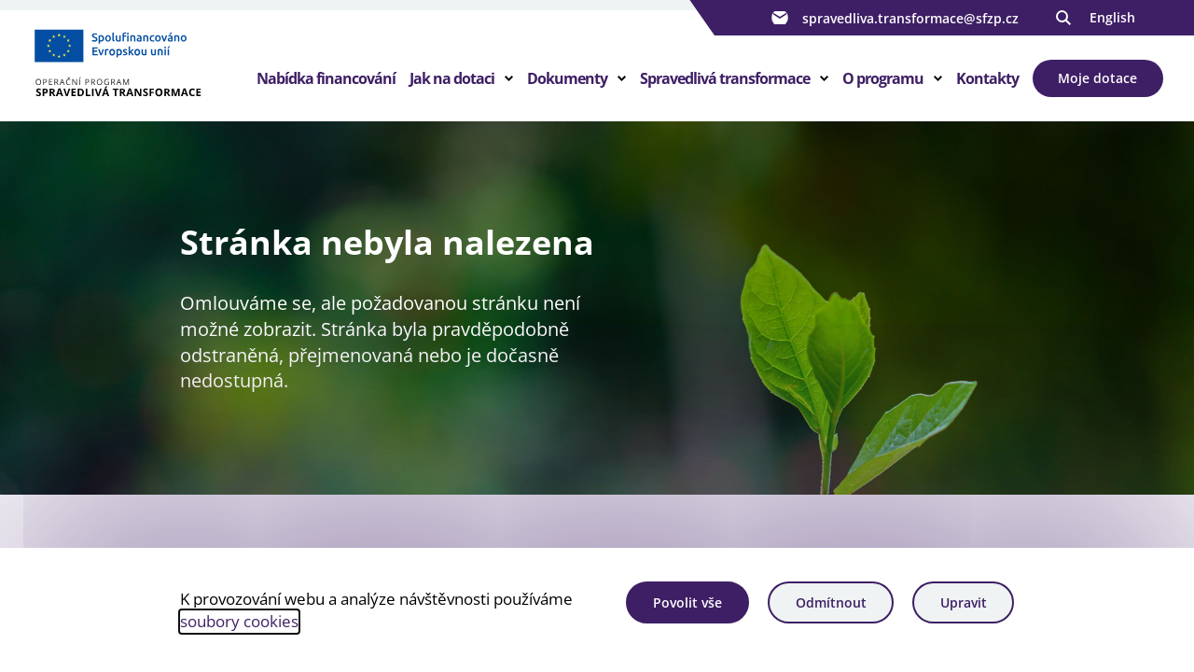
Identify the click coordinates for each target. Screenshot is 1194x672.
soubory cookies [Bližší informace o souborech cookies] (239, 621)
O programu (882, 78)
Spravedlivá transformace (725, 78)
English (1112, 17)
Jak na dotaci (452, 78)
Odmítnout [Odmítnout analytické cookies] (831, 602)
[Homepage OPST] (144, 66)
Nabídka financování (326, 78)
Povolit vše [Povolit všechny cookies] (687, 602)
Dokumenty (567, 78)
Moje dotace (1097, 78)
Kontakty (987, 78)
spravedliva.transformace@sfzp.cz (893, 18)
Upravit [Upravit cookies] (963, 602)
